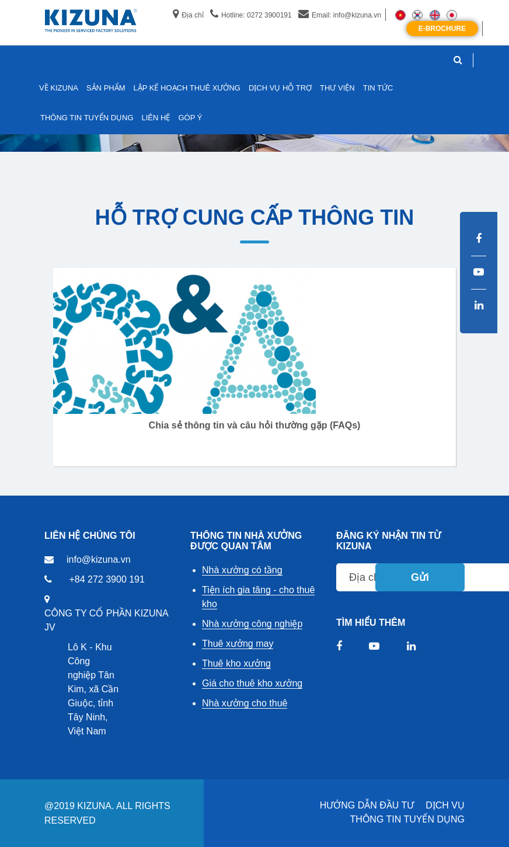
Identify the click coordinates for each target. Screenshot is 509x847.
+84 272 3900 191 (106, 579)
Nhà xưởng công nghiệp (252, 624)
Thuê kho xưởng (236, 663)
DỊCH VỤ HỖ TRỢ (280, 87)
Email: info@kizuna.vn (339, 15)
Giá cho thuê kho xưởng (252, 683)
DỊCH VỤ (445, 805)
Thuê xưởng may (237, 644)
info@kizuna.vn (99, 559)
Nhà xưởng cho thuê (244, 703)
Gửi (420, 577)
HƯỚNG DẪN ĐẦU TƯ (367, 805)
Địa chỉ (188, 15)
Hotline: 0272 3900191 (251, 15)
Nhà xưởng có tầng (242, 570)
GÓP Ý (190, 117)
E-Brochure (442, 29)
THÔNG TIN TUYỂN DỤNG (407, 819)
